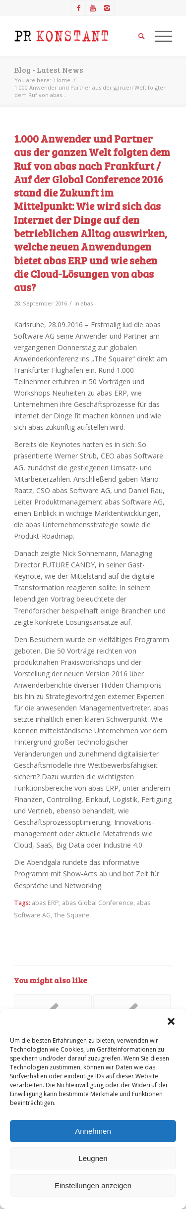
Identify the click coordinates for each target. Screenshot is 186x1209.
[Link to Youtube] (93, 7)
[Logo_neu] (77, 36)
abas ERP (45, 903)
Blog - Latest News (48, 69)
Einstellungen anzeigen (93, 1185)
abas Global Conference (97, 903)
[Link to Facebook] (78, 7)
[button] (171, 1021)
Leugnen (92, 1158)
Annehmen (93, 1131)
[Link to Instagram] (107, 7)
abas (87, 303)
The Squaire (72, 915)
